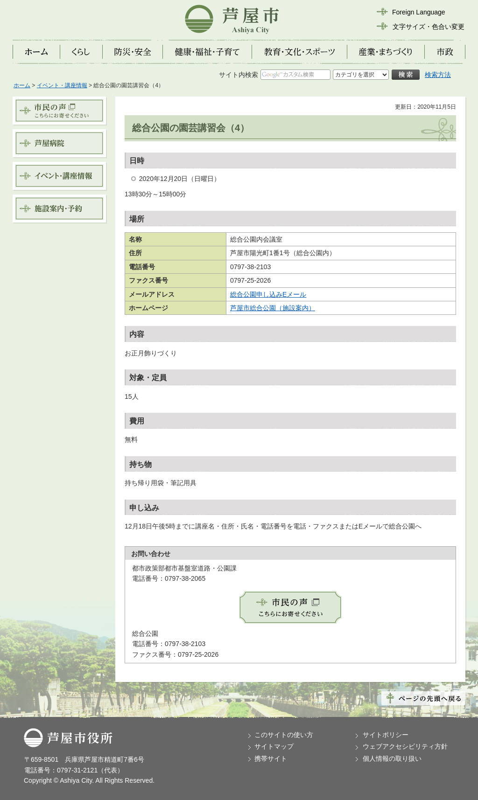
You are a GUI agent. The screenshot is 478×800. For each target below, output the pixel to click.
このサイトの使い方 (283, 734)
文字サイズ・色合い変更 (428, 26)
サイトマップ (274, 746)
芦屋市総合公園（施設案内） (272, 308)
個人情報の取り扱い (392, 758)
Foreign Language (418, 12)
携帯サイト (270, 758)
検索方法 (438, 74)
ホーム (22, 85)
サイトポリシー (385, 734)
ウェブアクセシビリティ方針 (405, 746)
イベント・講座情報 (62, 85)
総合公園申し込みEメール (268, 294)
